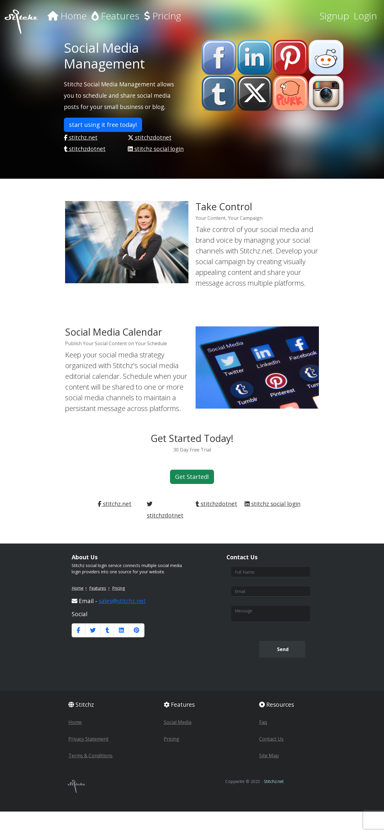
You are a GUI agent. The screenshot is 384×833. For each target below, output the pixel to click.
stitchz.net (80, 137)
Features (115, 15)
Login (365, 15)
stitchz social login (156, 149)
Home (67, 15)
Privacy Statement (88, 739)
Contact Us (271, 739)
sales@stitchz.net (122, 601)
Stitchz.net (274, 781)
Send (282, 649)
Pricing (162, 15)
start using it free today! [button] (103, 125)
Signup (334, 15)
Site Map (269, 755)
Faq (263, 722)
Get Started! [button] (192, 477)
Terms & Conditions (90, 755)
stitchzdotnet (149, 137)
